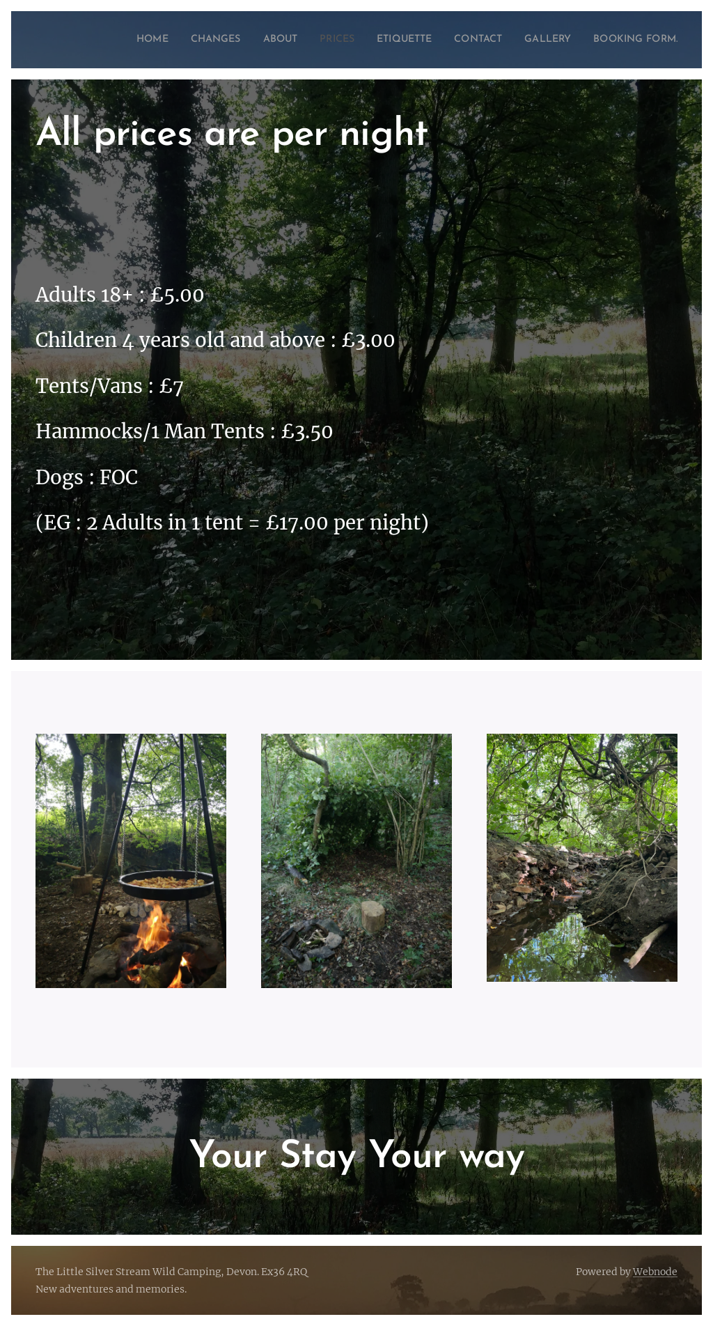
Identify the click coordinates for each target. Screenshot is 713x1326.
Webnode (655, 1271)
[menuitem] (148, 39)
